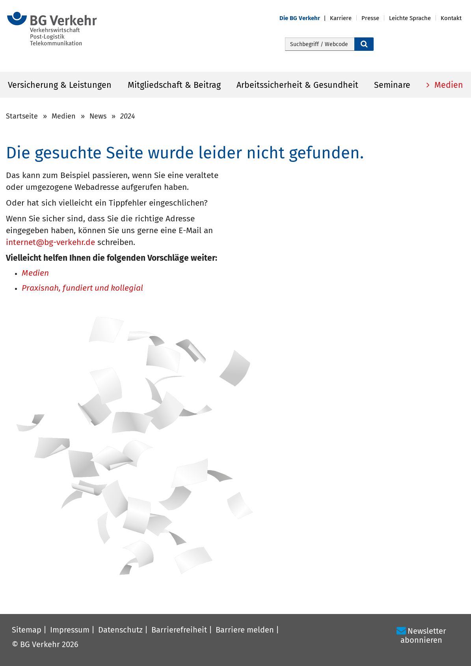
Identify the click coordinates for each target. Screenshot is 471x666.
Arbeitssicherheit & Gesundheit (297, 85)
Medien (447, 85)
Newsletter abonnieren (423, 635)
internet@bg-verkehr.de (50, 242)
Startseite (22, 116)
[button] (304, 18)
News (97, 116)
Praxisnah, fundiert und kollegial (82, 288)
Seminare (392, 85)
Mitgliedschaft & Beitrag (174, 85)
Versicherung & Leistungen (60, 85)
